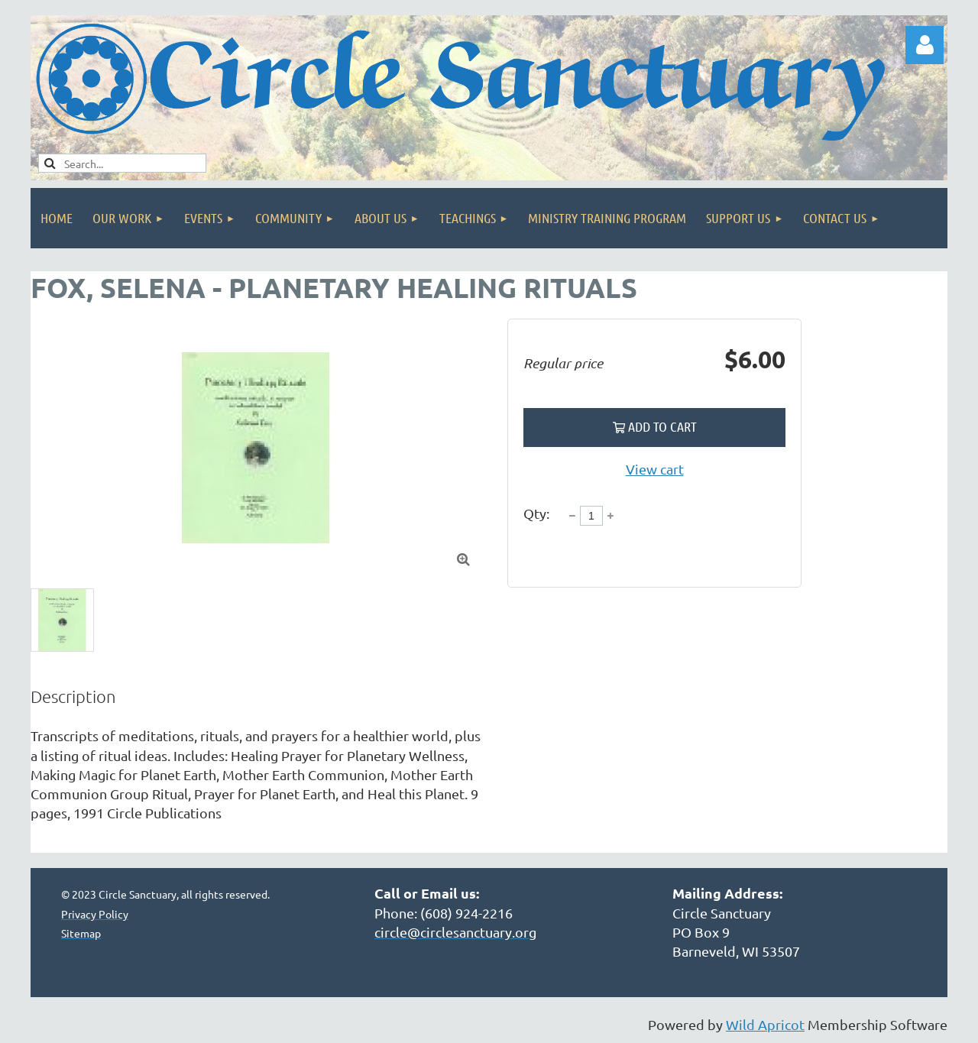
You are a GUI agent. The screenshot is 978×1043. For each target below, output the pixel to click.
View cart (655, 469)
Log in (924, 45)
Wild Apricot (765, 1024)
